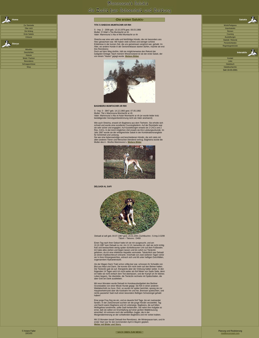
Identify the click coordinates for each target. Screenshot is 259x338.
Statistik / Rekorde (230, 40)
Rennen (230, 31)
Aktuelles (28, 49)
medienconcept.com (230, 333)
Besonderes (28, 61)
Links (230, 61)
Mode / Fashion (29, 58)
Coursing (230, 34)
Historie (29, 55)
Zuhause (28, 37)
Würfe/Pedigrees (230, 25)
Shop (29, 67)
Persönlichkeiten (230, 43)
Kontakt (230, 58)
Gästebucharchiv (230, 67)
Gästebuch (230, 64)
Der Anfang (29, 31)
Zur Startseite (29, 25)
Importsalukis (230, 28)
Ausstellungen (230, 37)
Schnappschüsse (28, 64)
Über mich (29, 28)
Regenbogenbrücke (230, 46)
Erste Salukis (29, 34)
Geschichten (29, 52)
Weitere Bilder (134, 142)
